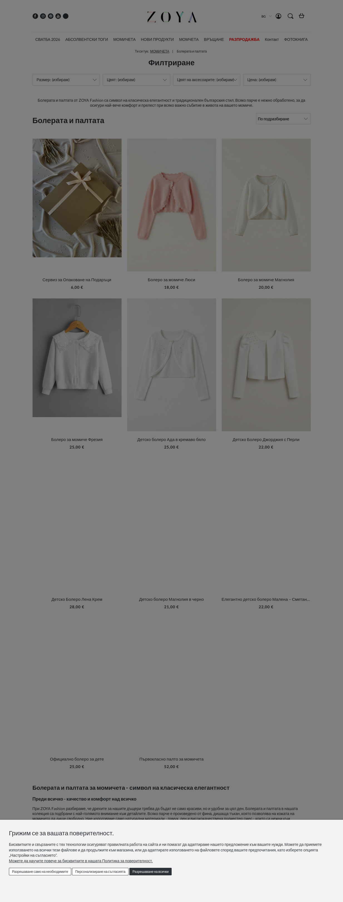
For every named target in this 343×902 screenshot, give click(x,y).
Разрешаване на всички (150, 871)
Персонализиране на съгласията (100, 871)
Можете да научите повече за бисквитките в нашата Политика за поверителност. (81, 860)
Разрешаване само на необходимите (40, 871)
